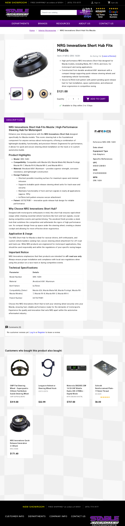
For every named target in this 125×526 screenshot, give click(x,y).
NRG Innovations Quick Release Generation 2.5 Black (20, 443)
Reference (97, 142)
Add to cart (95, 99)
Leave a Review (109, 56)
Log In (32, 332)
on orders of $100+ (47, 2)
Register (41, 332)
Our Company (49, 521)
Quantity (60, 99)
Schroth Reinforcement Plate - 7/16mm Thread (104, 388)
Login (7, 521)
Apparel (28, 521)
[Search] (65, 12)
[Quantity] (73, 99)
